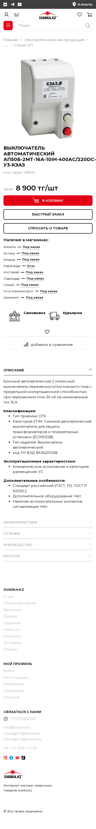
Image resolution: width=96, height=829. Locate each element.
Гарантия (12, 623)
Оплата (10, 649)
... (6, 45)
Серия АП (24, 45)
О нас (8, 596)
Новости (11, 629)
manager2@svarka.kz (22, 739)
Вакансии (12, 609)
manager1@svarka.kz (21, 733)
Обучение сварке (19, 603)
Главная (10, 40)
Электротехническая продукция (54, 40)
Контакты (12, 636)
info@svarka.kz (16, 727)
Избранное (14, 684)
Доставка (12, 642)
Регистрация (15, 677)
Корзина (11, 697)
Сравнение (14, 690)
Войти (9, 670)
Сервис (10, 616)
